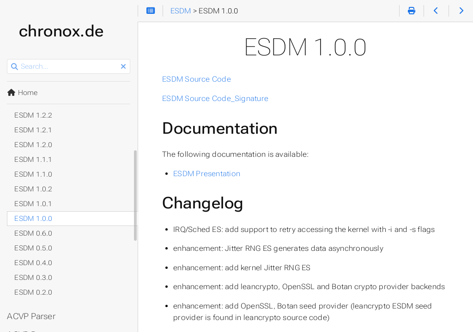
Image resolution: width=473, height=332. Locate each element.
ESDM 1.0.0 (34, 218)
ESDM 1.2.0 (34, 145)
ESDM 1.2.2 (34, 115)
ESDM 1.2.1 (34, 130)
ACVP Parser (31, 316)
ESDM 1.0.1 (34, 204)
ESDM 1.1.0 (34, 174)
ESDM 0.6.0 (34, 233)
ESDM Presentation (207, 173)
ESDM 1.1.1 (34, 159)
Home (22, 93)
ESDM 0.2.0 (34, 292)
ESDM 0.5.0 (34, 248)
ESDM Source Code (197, 79)
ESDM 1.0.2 (34, 189)
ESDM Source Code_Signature (216, 98)
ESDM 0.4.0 (34, 263)
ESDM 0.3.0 (34, 277)
